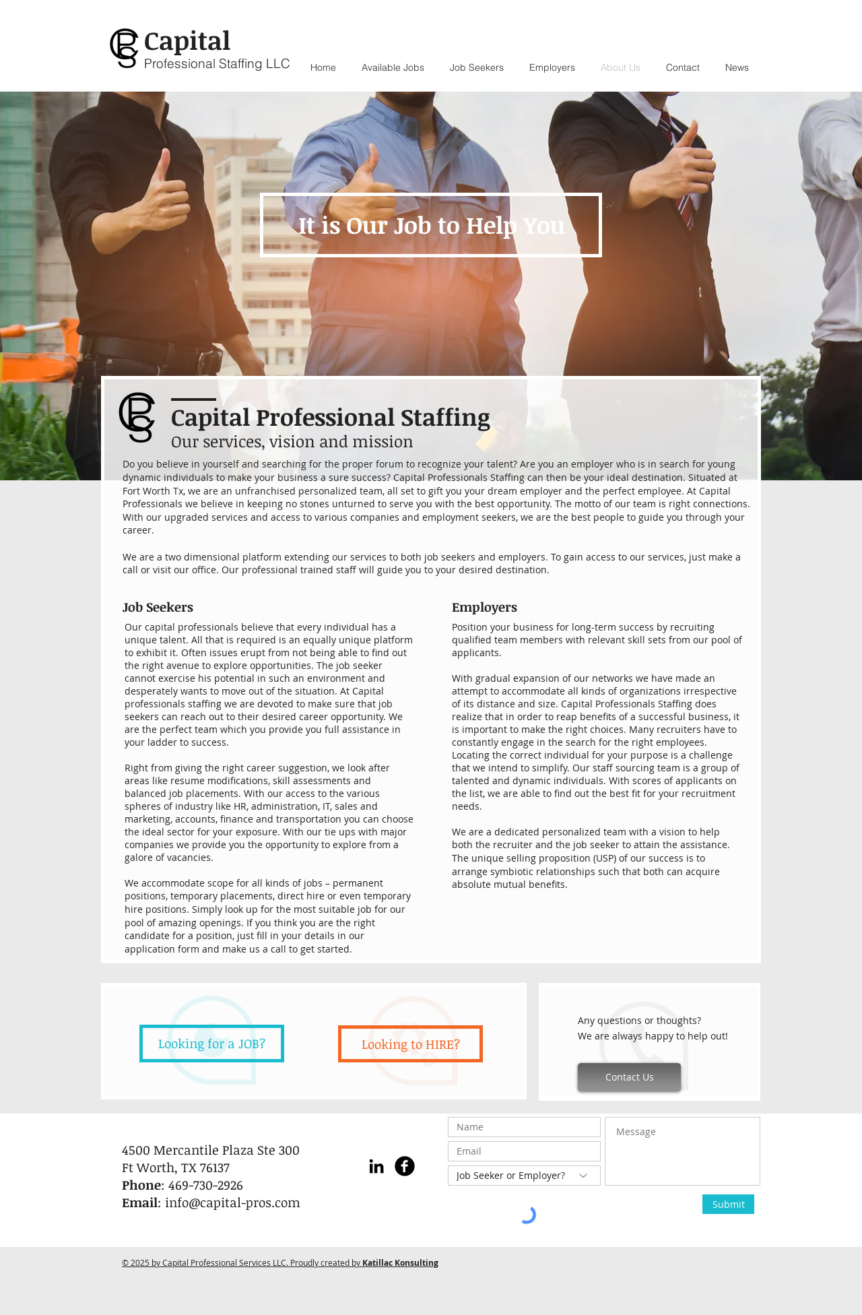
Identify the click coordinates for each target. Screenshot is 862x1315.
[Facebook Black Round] (405, 1166)
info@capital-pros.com (232, 1202)
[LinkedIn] (376, 1166)
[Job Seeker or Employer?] (524, 1175)
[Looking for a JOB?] (211, 1043)
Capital (187, 39)
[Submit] (728, 1204)
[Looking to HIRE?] (410, 1043)
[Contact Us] (629, 1077)
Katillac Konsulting (400, 1263)
